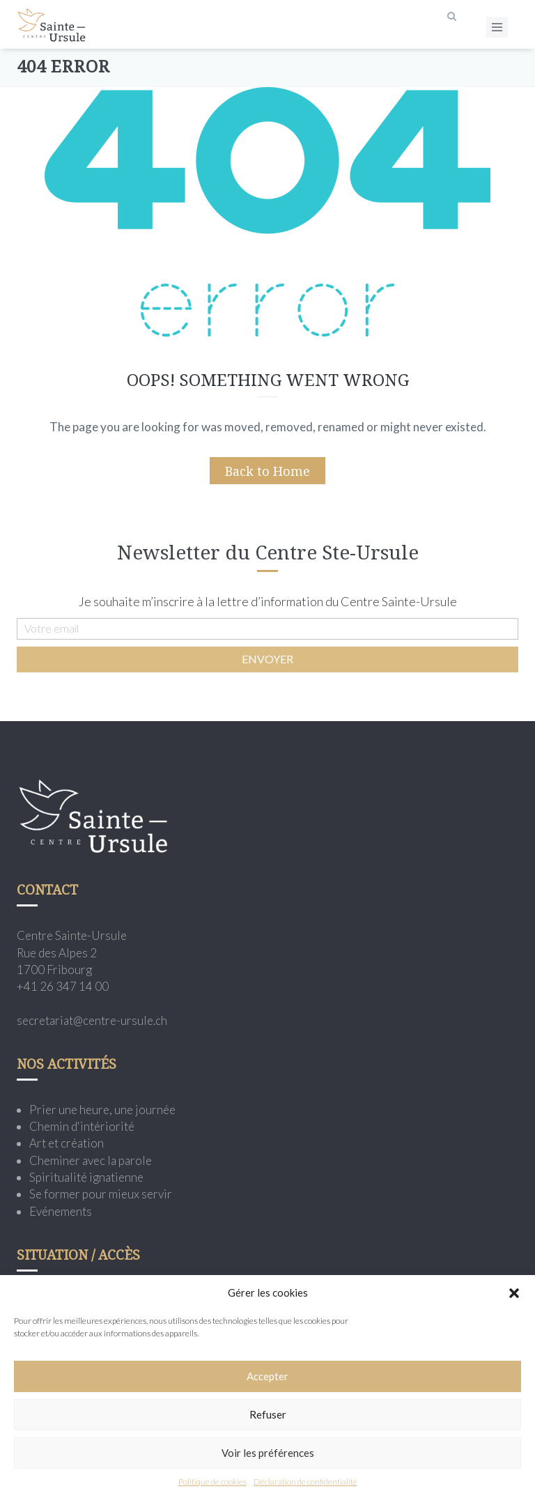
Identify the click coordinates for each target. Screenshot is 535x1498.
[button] (514, 1293)
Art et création (66, 1143)
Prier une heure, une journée (102, 1109)
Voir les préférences (268, 1452)
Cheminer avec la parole (90, 1160)
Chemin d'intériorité (81, 1126)
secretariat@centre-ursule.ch (92, 1020)
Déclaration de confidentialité (305, 1481)
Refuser (267, 1414)
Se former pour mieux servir (100, 1194)
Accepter (267, 1376)
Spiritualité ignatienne (86, 1177)
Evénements (60, 1211)
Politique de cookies (212, 1481)
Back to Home (267, 471)
